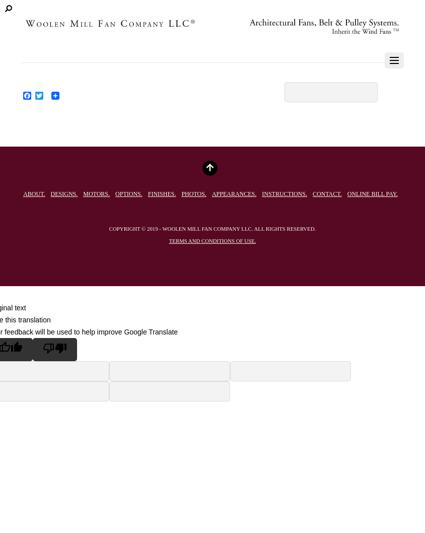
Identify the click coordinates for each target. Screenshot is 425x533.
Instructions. (284, 193)
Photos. (193, 193)
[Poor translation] (55, 349)
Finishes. (162, 193)
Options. (129, 193)
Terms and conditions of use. (212, 241)
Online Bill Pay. (372, 193)
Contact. (327, 193)
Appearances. (234, 193)
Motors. (96, 193)
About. (34, 193)
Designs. (64, 193)
